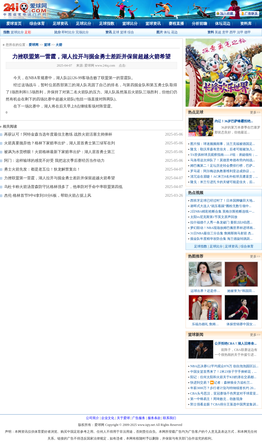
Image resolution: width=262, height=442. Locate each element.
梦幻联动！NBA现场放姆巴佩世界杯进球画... (222, 228)
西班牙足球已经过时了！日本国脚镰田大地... (222, 200)
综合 (130, 32)
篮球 (123, 32)
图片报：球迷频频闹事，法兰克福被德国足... (222, 144)
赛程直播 (176, 24)
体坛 (167, 32)
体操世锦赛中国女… (241, 324)
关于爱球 (123, 418)
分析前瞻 (199, 24)
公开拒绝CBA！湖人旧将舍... (236, 343)
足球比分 (83, 24)
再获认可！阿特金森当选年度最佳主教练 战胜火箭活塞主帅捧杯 (58, 134)
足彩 (28, 32)
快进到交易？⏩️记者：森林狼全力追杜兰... (221, 382)
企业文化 (107, 418)
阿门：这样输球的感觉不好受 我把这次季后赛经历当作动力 (54, 161)
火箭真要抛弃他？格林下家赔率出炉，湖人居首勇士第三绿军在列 (59, 143)
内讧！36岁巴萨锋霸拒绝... (234, 121)
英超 (218, 32)
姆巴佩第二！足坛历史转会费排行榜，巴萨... (222, 166)
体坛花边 (222, 24)
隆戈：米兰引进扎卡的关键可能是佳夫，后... (222, 182)
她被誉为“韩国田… (241, 291)
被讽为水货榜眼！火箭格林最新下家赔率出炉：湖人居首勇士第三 (59, 152)
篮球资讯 (153, 24)
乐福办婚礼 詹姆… (205, 324)
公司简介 (92, 418)
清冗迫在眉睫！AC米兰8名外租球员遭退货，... (224, 176)
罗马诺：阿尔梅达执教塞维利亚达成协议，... (222, 171)
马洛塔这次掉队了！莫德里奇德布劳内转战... (222, 160)
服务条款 (154, 418)
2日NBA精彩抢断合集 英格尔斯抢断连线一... (222, 211)
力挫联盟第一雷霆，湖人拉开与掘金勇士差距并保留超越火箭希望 (59, 178)
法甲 (240, 32)
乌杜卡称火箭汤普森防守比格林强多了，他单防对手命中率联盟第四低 (63, 187)
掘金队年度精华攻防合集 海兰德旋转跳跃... (221, 239)
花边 (174, 32)
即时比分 (68, 32)
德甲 (247, 32)
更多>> (255, 112)
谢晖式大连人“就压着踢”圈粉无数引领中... (220, 206)
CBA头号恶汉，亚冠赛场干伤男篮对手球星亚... (224, 393)
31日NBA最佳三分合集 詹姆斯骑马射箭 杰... (222, 233)
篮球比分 (130, 24)
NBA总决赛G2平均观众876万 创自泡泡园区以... (224, 366)
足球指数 (106, 24)
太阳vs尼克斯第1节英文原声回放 (213, 217)
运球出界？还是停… (205, 291)
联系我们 (169, 418)
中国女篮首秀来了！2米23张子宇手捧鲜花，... (223, 372)
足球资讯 (60, 24)
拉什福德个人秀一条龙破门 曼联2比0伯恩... (221, 222)
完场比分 (82, 32)
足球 (115, 32)
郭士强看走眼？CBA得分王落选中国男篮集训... (224, 404)
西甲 (233, 32)
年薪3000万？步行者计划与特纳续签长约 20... (223, 388)
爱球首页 (14, 24)
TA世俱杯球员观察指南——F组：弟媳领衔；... (224, 155)
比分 (57, 32)
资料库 (246, 24)
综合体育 (37, 24)
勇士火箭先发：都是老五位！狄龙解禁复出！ (42, 169)
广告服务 (138, 418)
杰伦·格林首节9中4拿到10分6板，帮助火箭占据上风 (47, 195)
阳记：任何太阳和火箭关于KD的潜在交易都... (223, 377)
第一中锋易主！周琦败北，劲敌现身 (216, 399)
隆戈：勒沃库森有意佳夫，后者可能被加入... (222, 149)
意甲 (225, 32)
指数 (6, 32)
